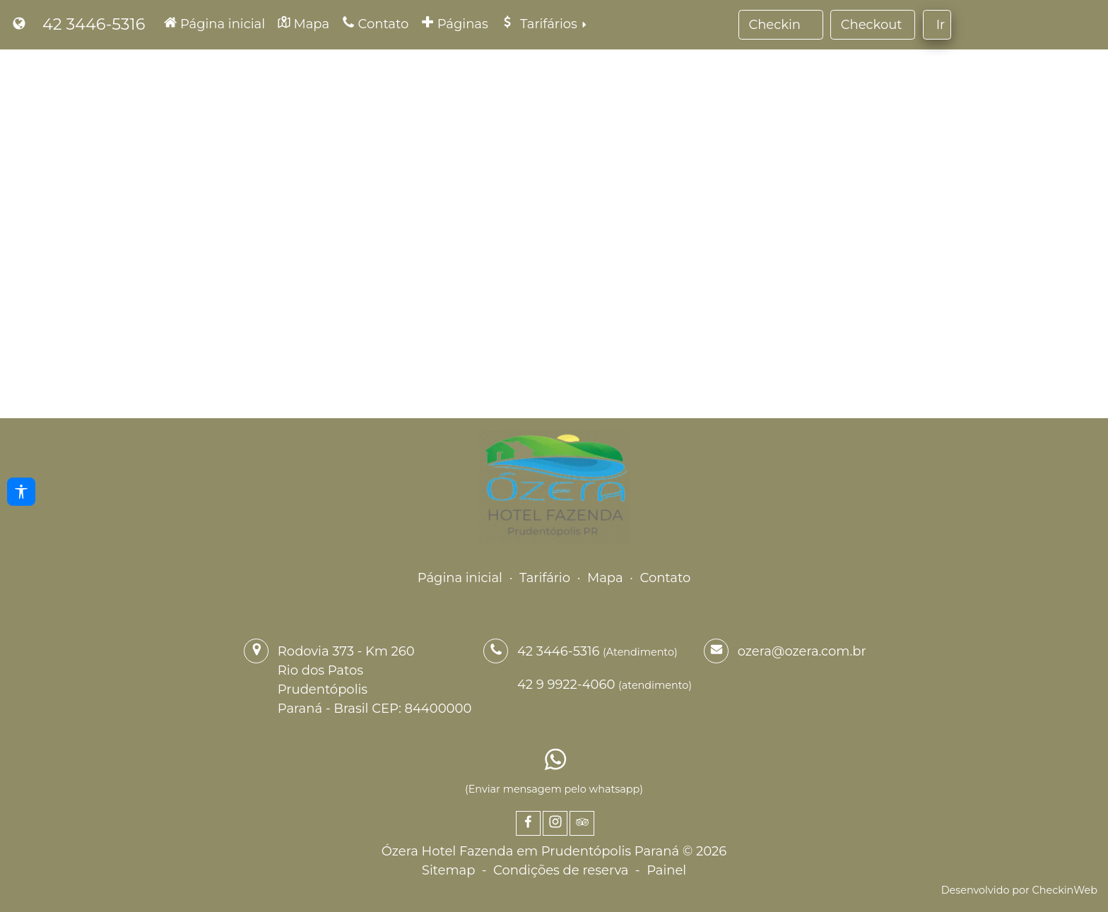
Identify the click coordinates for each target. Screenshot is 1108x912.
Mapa (605, 578)
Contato (665, 578)
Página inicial (460, 578)
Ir (940, 24)
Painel (666, 870)
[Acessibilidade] (21, 492)
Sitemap (449, 870)
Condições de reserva (560, 870)
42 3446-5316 (93, 24)
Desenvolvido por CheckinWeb (1019, 890)
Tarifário (544, 578)
